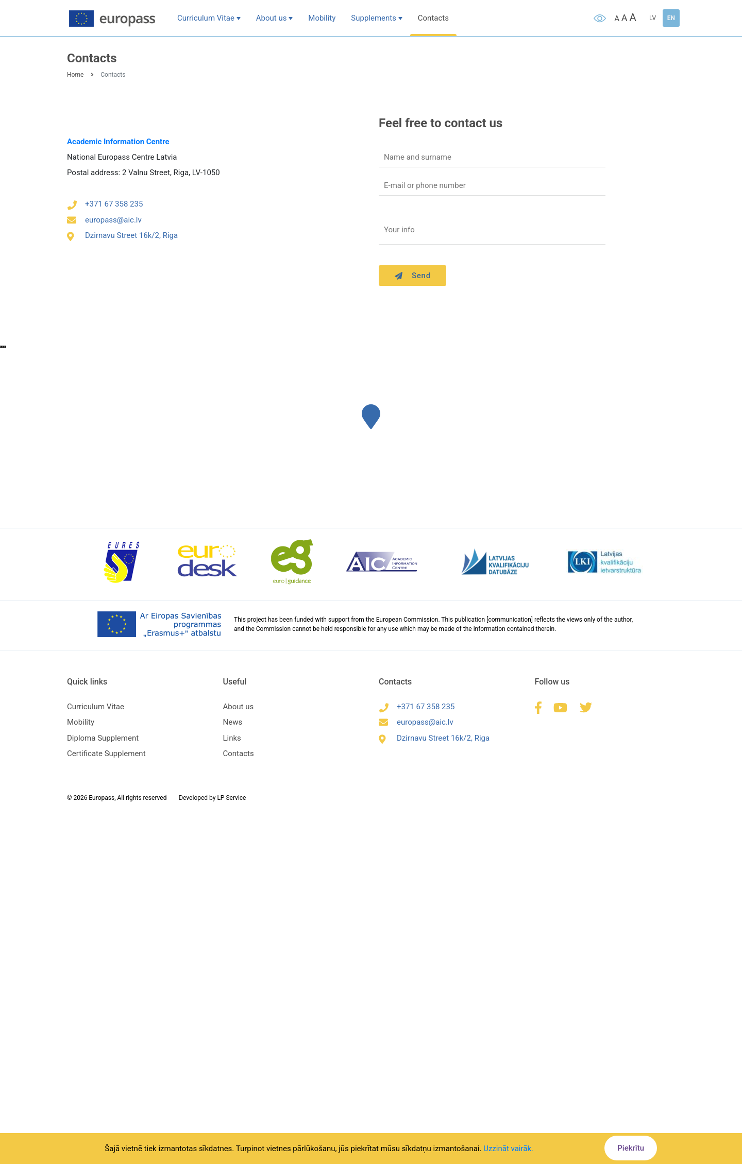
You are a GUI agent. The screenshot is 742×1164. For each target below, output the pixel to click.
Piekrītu (630, 1148)
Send (412, 275)
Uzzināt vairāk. (508, 1148)
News (233, 722)
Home (75, 74)
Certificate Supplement (106, 753)
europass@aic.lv (104, 220)
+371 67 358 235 (105, 204)
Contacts (433, 18)
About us (271, 18)
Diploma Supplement (103, 738)
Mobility (321, 18)
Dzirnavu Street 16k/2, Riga (122, 235)
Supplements (373, 18)
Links (232, 738)
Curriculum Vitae (205, 18)
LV (652, 18)
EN (671, 18)
